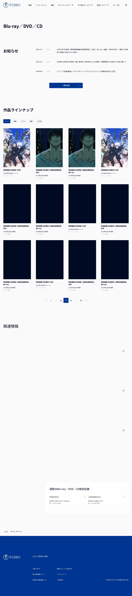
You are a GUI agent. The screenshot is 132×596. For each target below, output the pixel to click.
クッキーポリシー (62, 574)
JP (114, 5)
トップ (6, 531)
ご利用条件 (60, 580)
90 (81, 300)
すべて (7, 121)
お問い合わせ (36, 569)
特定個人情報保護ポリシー (40, 580)
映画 (30, 5)
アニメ (23, 121)
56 (61, 300)
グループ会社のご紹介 (40, 556)
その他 (39, 121)
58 (71, 300)
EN (118, 5)
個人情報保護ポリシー (39, 574)
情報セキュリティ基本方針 (64, 569)
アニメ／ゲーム (41, 5)
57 (66, 300)
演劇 (52, 5)
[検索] (126, 5)
